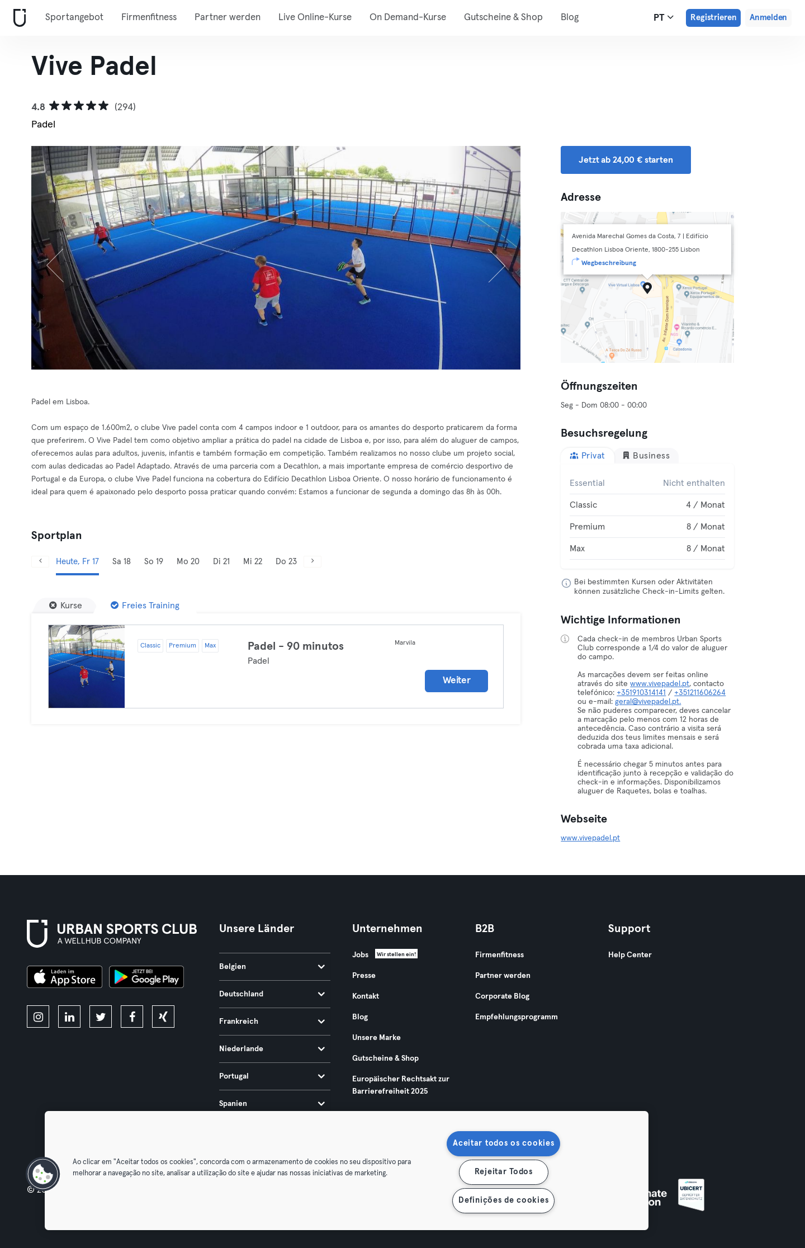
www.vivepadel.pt (659, 684)
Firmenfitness (149, 17)
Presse (364, 976)
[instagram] (38, 1016)
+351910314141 (641, 693)
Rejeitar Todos (504, 1172)
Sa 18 (121, 561)
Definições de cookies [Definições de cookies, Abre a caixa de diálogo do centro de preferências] (503, 1200)
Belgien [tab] (272, 966)
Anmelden (768, 17)
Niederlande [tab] (272, 1049)
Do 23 (286, 561)
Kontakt (365, 996)
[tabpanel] (647, 516)
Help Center (630, 955)
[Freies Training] (145, 605)
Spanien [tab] (272, 1103)
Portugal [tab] (272, 1076)
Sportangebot (74, 17)
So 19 (153, 561)
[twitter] (100, 1016)
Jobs (360, 955)
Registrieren (713, 17)
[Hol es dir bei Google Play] (146, 978)
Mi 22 (252, 561)
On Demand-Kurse (408, 17)
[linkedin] (69, 1016)
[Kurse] (65, 605)
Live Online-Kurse (315, 17)
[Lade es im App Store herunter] (64, 978)
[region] (346, 1170)
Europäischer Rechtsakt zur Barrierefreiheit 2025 (400, 1085)
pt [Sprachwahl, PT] (664, 17)
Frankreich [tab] (272, 1021)
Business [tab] (646, 455)
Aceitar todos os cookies (503, 1143)
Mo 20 (188, 561)
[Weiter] (483, 258)
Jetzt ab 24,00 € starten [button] (626, 159)
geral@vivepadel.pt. (648, 702)
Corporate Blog (502, 996)
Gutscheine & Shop (503, 17)
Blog (570, 17)
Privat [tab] (587, 455)
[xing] (163, 1016)
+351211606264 (700, 693)
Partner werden (228, 17)
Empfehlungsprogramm (516, 1017)
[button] (43, 1174)
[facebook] (132, 1016)
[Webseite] (17, 18)
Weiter (456, 681)
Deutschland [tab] (272, 994)
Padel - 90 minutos (296, 646)
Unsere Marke (376, 1038)
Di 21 (221, 561)
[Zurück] (68, 258)
